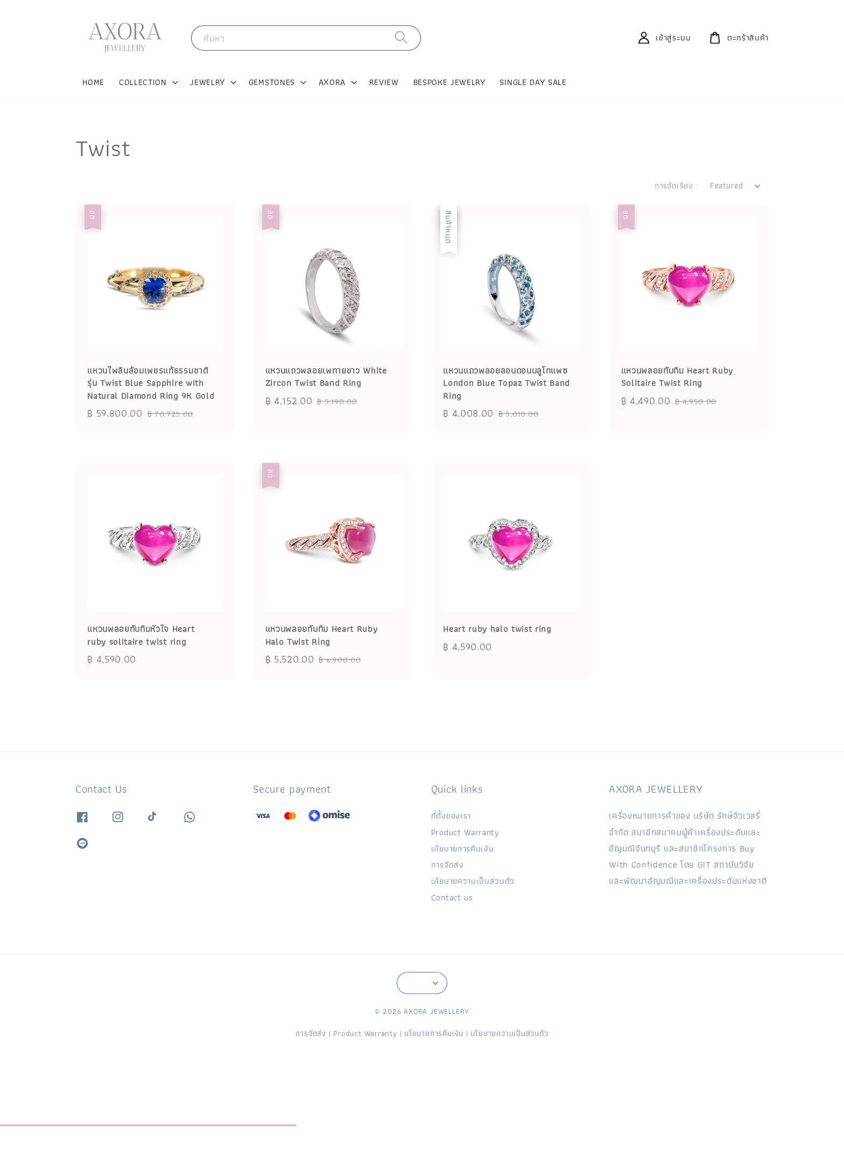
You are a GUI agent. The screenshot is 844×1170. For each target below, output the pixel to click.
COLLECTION (143, 82)
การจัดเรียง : (676, 185)
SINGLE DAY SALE (533, 82)
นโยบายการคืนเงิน (462, 848)
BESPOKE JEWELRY (449, 82)
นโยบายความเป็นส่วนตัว (473, 880)
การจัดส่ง (447, 864)
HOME (93, 82)
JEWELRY (207, 82)
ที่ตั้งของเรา (451, 816)
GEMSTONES (272, 82)
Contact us (452, 897)
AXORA (332, 82)
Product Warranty (465, 832)
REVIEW (384, 82)
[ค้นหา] (401, 38)
